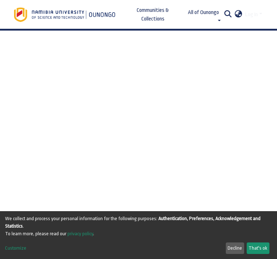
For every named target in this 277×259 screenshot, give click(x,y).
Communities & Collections (153, 14)
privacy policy (80, 233)
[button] (238, 14)
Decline (235, 248)
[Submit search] (228, 14)
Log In (251, 15)
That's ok (258, 248)
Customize (15, 248)
